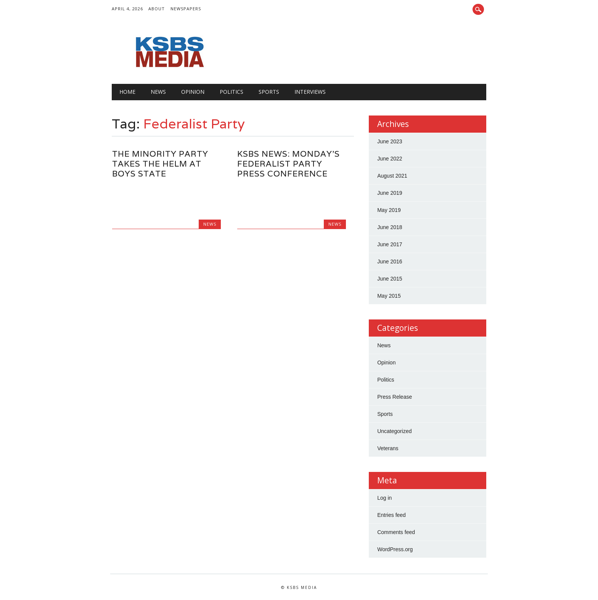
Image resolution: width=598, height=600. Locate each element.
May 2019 (388, 210)
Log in (384, 498)
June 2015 (389, 279)
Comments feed (396, 532)
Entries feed (391, 515)
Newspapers (185, 8)
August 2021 (392, 176)
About (156, 8)
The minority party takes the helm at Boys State (160, 164)
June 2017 (389, 244)
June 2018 (389, 227)
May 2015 (388, 296)
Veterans (387, 448)
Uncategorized (394, 431)
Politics (231, 91)
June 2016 (389, 261)
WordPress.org (395, 549)
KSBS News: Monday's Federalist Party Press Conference (288, 164)
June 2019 (389, 193)
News (158, 91)
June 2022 (389, 159)
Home (127, 91)
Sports (269, 91)
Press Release (394, 397)
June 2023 (389, 141)
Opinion (192, 91)
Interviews (310, 91)
